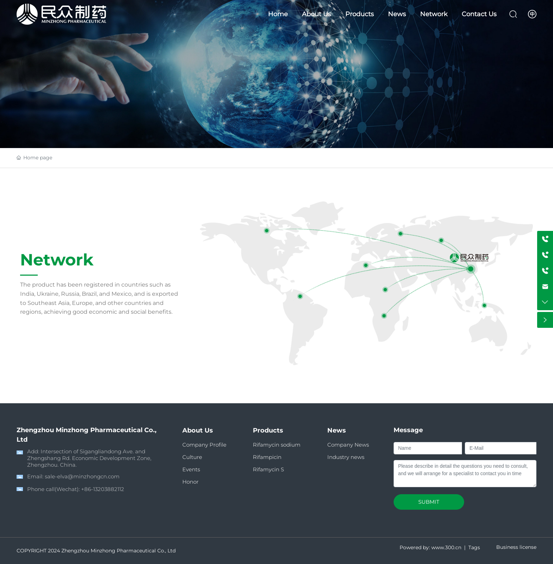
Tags (474, 547)
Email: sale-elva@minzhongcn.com (73, 476)
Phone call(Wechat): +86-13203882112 (75, 489)
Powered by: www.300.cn (430, 547)
